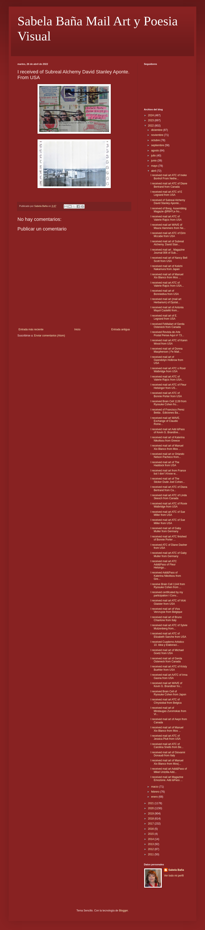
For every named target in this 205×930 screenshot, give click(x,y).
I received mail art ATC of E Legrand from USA (166, 193)
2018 (151, 818)
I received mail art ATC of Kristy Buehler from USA (168, 668)
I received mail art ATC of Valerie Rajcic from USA (166, 218)
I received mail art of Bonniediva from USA (164, 292)
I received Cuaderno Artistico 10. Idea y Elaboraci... (167, 643)
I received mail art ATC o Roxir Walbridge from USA (168, 370)
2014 (151, 839)
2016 (151, 828)
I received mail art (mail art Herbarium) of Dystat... (165, 301)
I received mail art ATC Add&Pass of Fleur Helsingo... (163, 564)
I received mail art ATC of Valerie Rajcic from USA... (167, 284)
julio (154, 155)
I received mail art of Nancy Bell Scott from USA (168, 259)
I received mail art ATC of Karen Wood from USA (168, 342)
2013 (151, 844)
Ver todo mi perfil (174, 875)
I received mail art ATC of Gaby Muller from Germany (168, 554)
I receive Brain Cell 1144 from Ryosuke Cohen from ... (167, 586)
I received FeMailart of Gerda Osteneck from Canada (167, 325)
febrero (155, 791)
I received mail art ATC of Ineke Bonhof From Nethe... (168, 177)
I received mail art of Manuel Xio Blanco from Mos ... (166, 276)
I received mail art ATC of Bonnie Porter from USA (166, 394)
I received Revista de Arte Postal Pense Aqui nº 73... (167, 334)
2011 (151, 854)
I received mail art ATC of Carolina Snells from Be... (166, 746)
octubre (156, 140)
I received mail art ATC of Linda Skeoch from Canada (168, 497)
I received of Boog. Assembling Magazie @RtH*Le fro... (168, 210)
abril (154, 170)
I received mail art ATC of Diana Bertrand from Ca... (168, 488)
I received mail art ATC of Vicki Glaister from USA (168, 602)
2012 (151, 849)
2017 (151, 823)
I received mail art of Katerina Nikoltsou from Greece (167, 439)
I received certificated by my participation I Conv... (166, 594)
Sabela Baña (176, 869)
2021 (151, 803)
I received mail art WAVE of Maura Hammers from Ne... (167, 226)
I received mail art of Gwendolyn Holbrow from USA (166, 360)
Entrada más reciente (31, 329)
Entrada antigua (120, 329)
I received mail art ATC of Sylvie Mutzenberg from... (168, 627)
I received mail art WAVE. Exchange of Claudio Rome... (165, 421)
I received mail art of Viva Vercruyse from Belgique (166, 610)
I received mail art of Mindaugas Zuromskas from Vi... (168, 711)
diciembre (157, 130)
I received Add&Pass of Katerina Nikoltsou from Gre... (165, 575)
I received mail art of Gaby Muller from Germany (165, 530)
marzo (155, 786)
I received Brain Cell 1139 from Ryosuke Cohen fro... (168, 403)
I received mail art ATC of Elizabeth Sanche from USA (168, 635)
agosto (155, 150)
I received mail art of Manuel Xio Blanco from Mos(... (166, 762)
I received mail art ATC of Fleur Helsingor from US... (168, 386)
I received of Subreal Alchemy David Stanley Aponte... (167, 202)
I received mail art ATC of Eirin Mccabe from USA (168, 235)
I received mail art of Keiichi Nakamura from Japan (166, 268)
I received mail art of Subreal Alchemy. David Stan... (167, 243)
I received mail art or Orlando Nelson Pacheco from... (167, 455)
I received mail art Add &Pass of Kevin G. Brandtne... (167, 431)
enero (155, 796)
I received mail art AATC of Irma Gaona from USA (168, 676)
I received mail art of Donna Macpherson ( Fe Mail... (166, 350)
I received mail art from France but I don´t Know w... (168, 472)
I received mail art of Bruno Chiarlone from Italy (166, 619)
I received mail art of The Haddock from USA (164, 464)
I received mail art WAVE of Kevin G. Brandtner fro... (166, 685)
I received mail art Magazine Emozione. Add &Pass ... (166, 779)
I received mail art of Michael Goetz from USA (167, 652)
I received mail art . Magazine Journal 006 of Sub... (167, 251)
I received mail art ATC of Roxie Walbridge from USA (168, 505)
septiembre (158, 145)
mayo (154, 165)
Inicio (77, 329)
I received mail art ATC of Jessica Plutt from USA (165, 737)
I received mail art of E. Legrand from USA (163, 317)
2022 (151, 125)
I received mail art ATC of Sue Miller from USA (167, 513)
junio (154, 160)
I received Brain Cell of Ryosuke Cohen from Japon (168, 693)
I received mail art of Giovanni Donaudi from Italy (167, 754)
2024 (151, 115)
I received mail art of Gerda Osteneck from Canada (166, 660)
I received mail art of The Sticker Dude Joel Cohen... (167, 480)
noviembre (157, 135)
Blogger (123, 910)
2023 (151, 120)
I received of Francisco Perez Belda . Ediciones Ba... (167, 411)
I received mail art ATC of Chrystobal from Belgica (165, 701)
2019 (151, 813)
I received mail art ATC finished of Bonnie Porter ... (168, 538)
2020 (151, 808)
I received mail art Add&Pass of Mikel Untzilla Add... (168, 770)
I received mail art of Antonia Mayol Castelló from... (166, 309)
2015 (151, 833)
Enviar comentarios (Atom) (49, 335)
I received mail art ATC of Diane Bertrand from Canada (168, 185)
